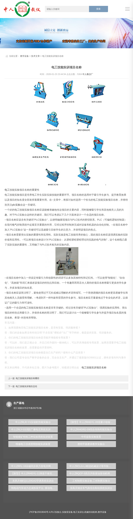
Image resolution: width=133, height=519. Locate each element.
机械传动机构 (90, 512)
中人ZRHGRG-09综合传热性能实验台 (91, 429)
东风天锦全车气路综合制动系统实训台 (91, 488)
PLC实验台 (56, 512)
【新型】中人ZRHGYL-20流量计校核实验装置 (92, 422)
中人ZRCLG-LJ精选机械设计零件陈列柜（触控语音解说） (92, 466)
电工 (7, 189)
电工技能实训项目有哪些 (27, 378)
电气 (14, 224)
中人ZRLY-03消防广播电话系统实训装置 (33, 429)
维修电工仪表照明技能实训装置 (33, 444)
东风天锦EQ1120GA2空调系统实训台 (33, 480)
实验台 (19, 204)
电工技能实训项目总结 (26, 386)
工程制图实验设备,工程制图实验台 (91, 480)
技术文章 (35, 56)
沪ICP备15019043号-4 (39, 512)
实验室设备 (67, 512)
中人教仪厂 (87, 74)
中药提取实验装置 (91, 436)
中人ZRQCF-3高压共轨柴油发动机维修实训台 (92, 473)
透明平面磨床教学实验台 (91, 444)
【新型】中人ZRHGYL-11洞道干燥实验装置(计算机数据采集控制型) (34, 473)
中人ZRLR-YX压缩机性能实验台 (33, 422)
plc (13, 204)
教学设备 (24, 56)
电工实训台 (78, 512)
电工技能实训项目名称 (94, 367)
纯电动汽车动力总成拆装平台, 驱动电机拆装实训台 (34, 488)
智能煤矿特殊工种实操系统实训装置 (33, 436)
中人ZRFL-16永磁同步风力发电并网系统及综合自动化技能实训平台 (34, 466)
